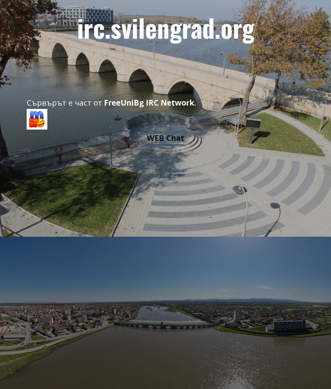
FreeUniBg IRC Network (149, 102)
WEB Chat (165, 138)
